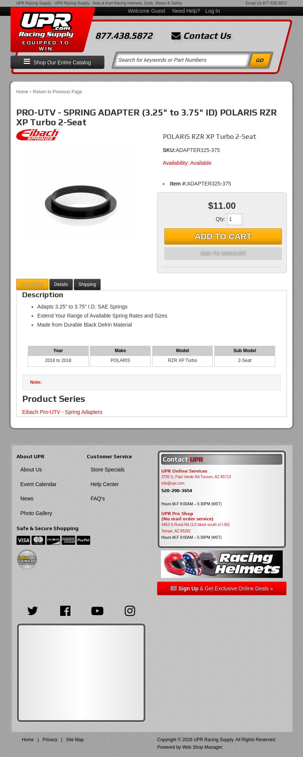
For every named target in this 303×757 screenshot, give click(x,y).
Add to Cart (223, 236)
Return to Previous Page (57, 91)
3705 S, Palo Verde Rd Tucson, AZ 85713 (196, 477)
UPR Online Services (184, 471)
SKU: (169, 150)
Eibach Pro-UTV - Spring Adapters (62, 412)
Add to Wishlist (223, 254)
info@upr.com (173, 483)
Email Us (254, 3)
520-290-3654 (176, 490)
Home (22, 91)
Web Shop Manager (202, 747)
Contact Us (201, 36)
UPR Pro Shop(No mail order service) (187, 516)
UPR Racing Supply (33, 3)
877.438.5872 (275, 3)
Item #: (178, 184)
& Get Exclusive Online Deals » (222, 588)
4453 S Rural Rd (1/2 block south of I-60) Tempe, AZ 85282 (195, 528)
